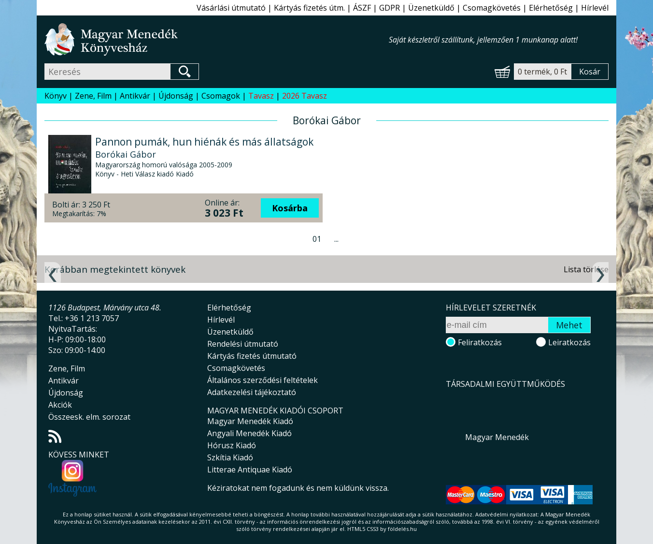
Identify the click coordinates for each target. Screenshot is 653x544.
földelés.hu (402, 528)
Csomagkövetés (492, 7)
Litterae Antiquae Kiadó (249, 469)
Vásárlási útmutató (231, 7)
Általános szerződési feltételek (262, 380)
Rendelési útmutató (242, 343)
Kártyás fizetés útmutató (252, 356)
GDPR (389, 7)
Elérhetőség (551, 7)
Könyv (55, 95)
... (336, 239)
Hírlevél (595, 7)
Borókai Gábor (125, 154)
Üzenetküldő (431, 7)
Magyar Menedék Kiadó (250, 421)
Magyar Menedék (497, 437)
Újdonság (175, 95)
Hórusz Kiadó (231, 445)
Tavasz (261, 95)
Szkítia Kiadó (230, 457)
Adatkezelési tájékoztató (251, 392)
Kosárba (290, 208)
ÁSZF (362, 7)
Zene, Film (93, 95)
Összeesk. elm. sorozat (89, 417)
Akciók (60, 404)
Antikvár (135, 95)
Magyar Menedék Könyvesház (216, 39)
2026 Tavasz (304, 95)
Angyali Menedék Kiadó (249, 433)
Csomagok (220, 95)
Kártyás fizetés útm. (309, 7)
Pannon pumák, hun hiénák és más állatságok (204, 141)
